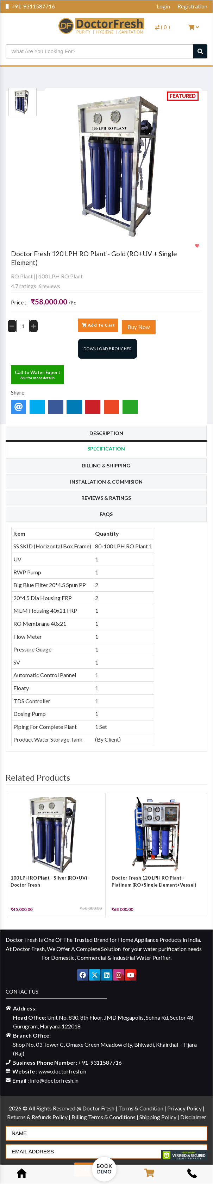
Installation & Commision (106, 482)
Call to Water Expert (37, 375)
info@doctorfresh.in (54, 1080)
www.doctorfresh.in (62, 1071)
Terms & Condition (141, 1108)
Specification (106, 449)
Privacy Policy (185, 1108)
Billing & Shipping (106, 465)
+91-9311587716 (30, 6)
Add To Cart (98, 325)
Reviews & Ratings (106, 498)
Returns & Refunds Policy (38, 1117)
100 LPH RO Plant (60, 276)
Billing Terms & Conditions (104, 1117)
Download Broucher (107, 348)
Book (104, 1168)
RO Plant (22, 276)
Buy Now (138, 327)
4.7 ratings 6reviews (35, 286)
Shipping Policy (158, 1117)
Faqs (106, 514)
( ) (162, 27)
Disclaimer (193, 1117)
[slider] (25, 269)
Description (106, 433)
